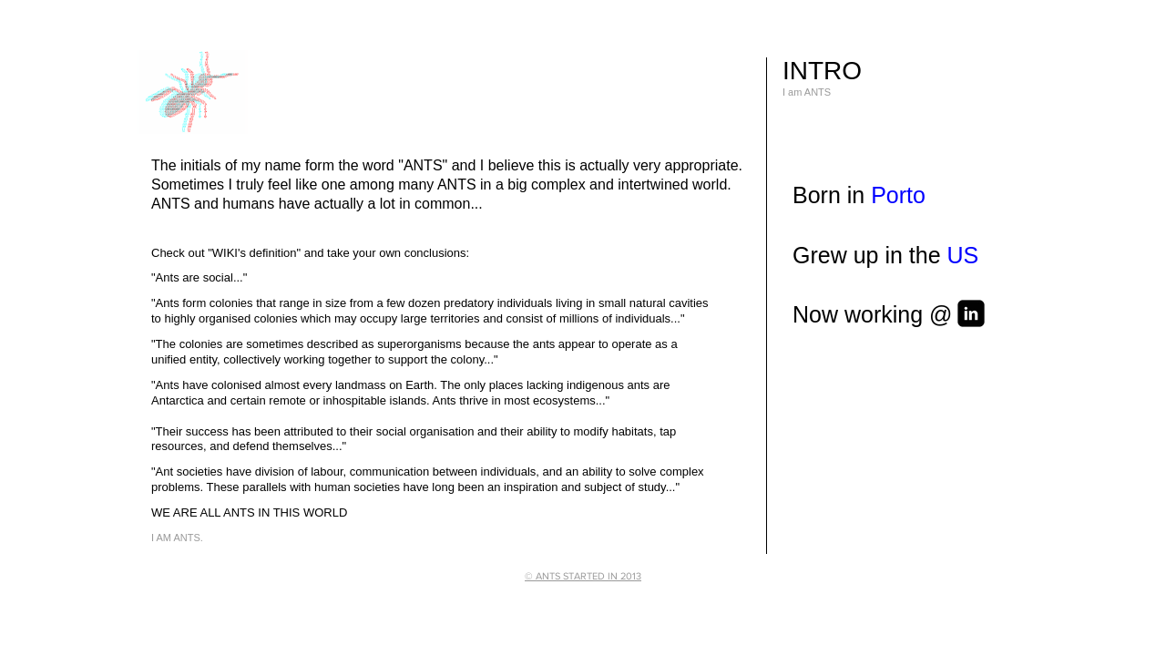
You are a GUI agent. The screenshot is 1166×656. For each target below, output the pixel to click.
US (963, 255)
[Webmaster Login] (753, 597)
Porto (898, 195)
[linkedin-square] (971, 313)
